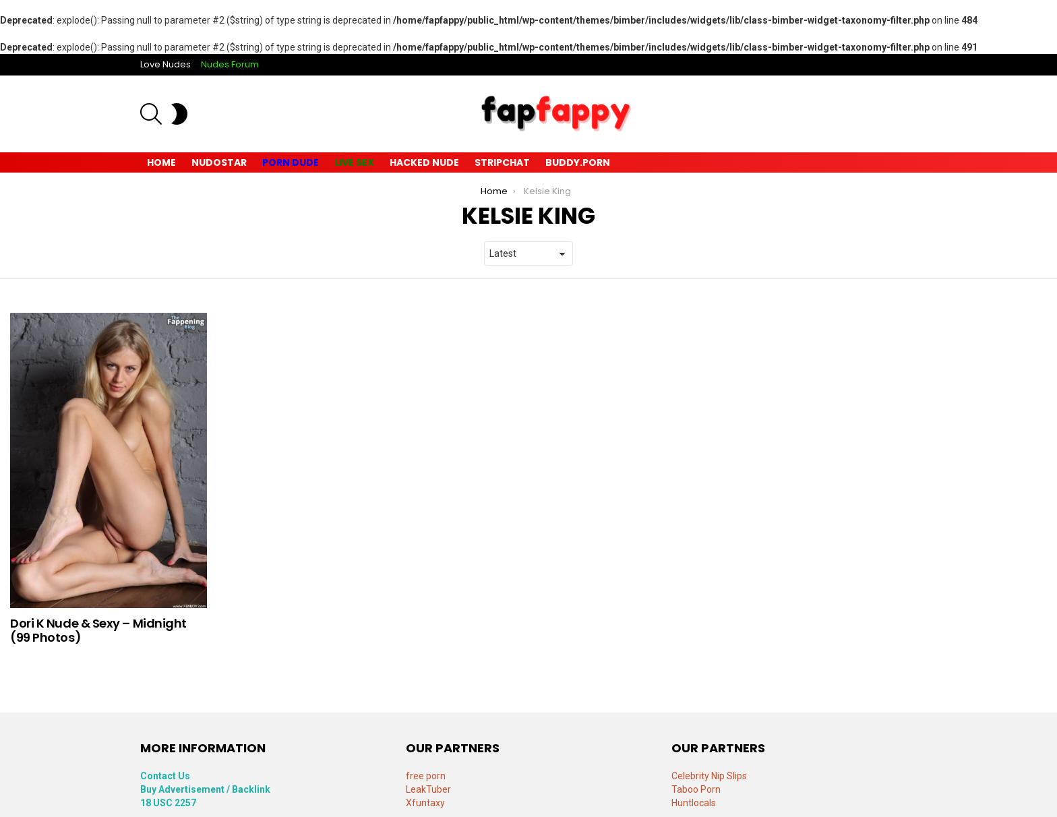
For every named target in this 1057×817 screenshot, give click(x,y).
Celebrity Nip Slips (709, 775)
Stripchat (502, 162)
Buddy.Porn (577, 162)
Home (161, 162)
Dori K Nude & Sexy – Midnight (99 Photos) (98, 630)
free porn (426, 775)
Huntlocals (693, 802)
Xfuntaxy (425, 802)
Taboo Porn (696, 789)
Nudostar (219, 162)
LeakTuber (428, 789)
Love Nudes (165, 64)
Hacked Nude (424, 162)
